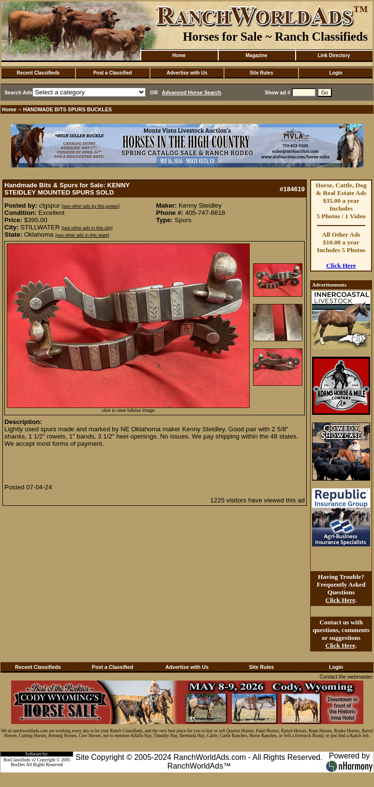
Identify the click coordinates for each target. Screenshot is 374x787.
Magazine (256, 55)
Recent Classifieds (38, 73)
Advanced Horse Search (192, 92)
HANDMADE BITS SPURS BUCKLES (67, 109)
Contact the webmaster (346, 677)
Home (179, 55)
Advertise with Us (187, 73)
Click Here (341, 265)
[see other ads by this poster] (91, 206)
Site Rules (261, 73)
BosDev (18, 764)
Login (335, 73)
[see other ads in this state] (82, 235)
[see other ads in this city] (86, 228)
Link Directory (333, 55)
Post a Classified (112, 73)
